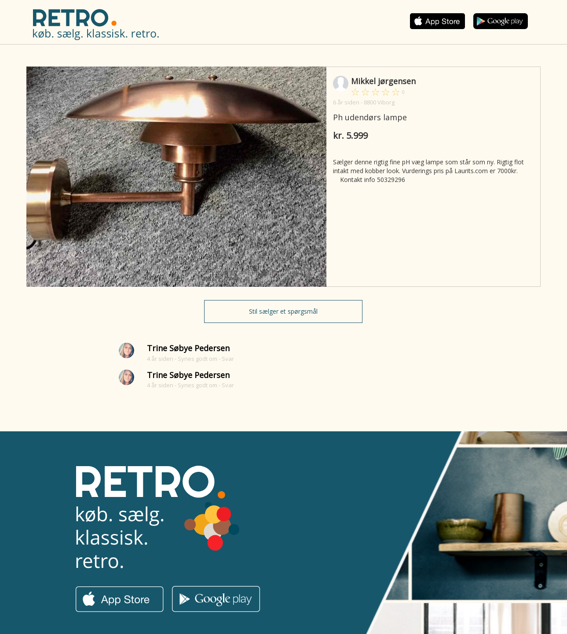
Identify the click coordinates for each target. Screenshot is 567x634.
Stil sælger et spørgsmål (283, 311)
